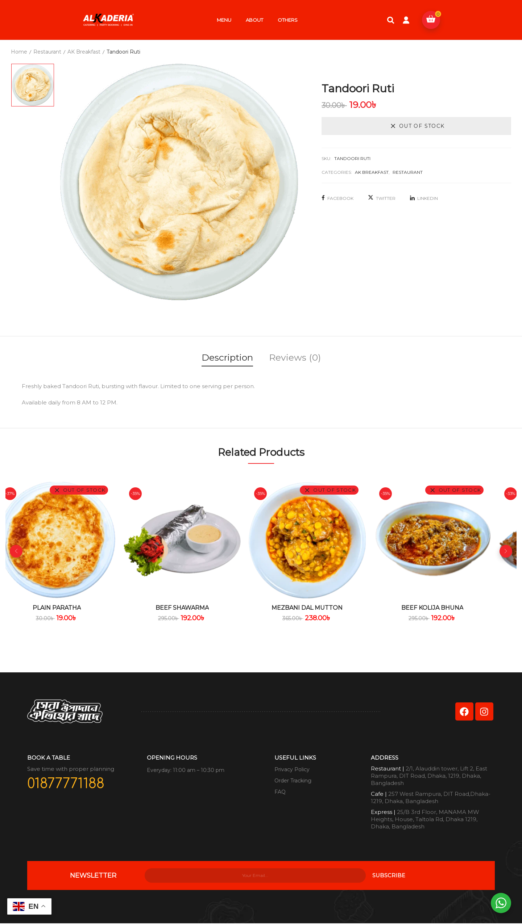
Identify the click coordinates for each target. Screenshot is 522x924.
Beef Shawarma (197, 607)
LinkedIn (424, 198)
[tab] (227, 358)
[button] (431, 20)
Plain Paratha (69, 607)
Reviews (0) (295, 357)
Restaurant (47, 52)
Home (19, 52)
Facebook (337, 198)
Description (227, 357)
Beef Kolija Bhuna (453, 607)
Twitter (381, 198)
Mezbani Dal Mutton (325, 607)
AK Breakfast (83, 52)
